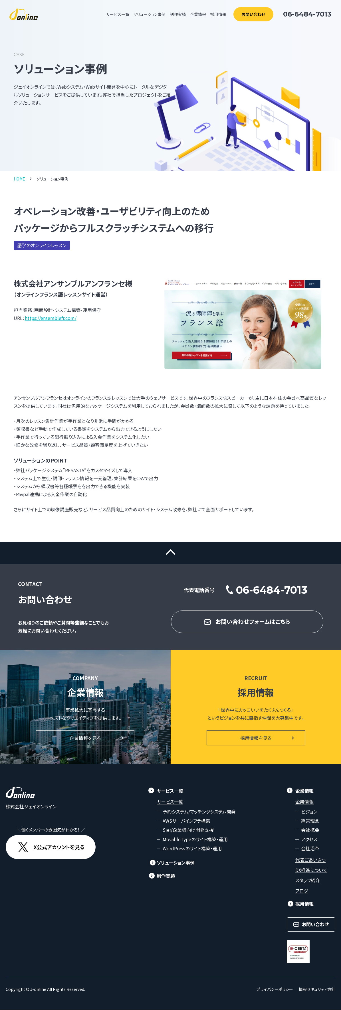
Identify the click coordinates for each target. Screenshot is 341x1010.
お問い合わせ (253, 14)
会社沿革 (310, 848)
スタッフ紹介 (307, 880)
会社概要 (310, 830)
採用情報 (218, 14)
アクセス (309, 839)
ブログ (301, 890)
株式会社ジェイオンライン (31, 806)
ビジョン (309, 811)
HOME (19, 179)
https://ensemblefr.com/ (50, 318)
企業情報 (304, 801)
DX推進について (311, 870)
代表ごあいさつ (310, 860)
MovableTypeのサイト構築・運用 (195, 839)
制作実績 (178, 14)
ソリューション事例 (150, 14)
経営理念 (310, 821)
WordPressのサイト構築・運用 (192, 848)
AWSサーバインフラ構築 (186, 821)
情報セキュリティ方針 (317, 989)
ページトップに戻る (170, 553)
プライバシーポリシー (275, 989)
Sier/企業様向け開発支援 (188, 830)
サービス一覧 (170, 801)
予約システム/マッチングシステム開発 (199, 811)
